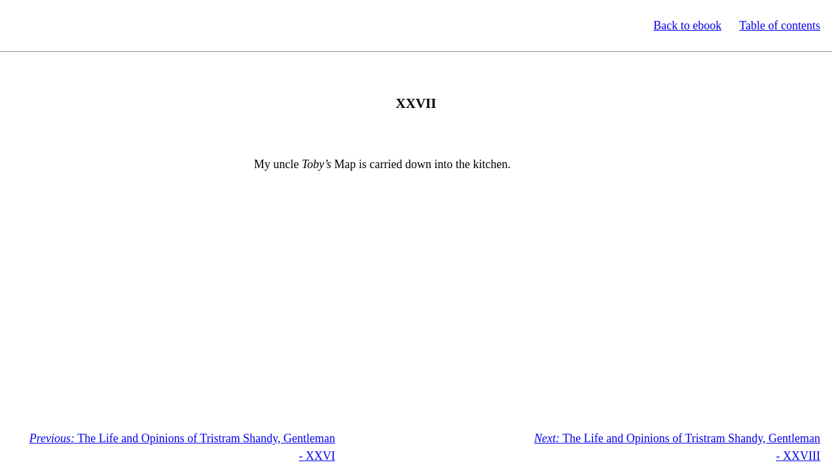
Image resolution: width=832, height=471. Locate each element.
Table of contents (779, 25)
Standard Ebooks (71, 25)
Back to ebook (687, 25)
